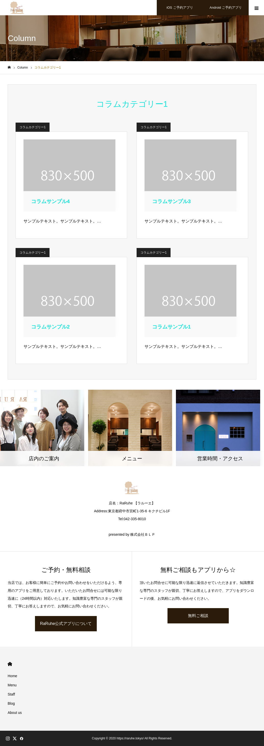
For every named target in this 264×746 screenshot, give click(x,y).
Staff (11, 694)
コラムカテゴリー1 (32, 127)
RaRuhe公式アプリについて (66, 623)
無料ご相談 (198, 615)
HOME (10, 664)
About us (15, 713)
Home (12, 676)
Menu (12, 685)
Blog (11, 703)
